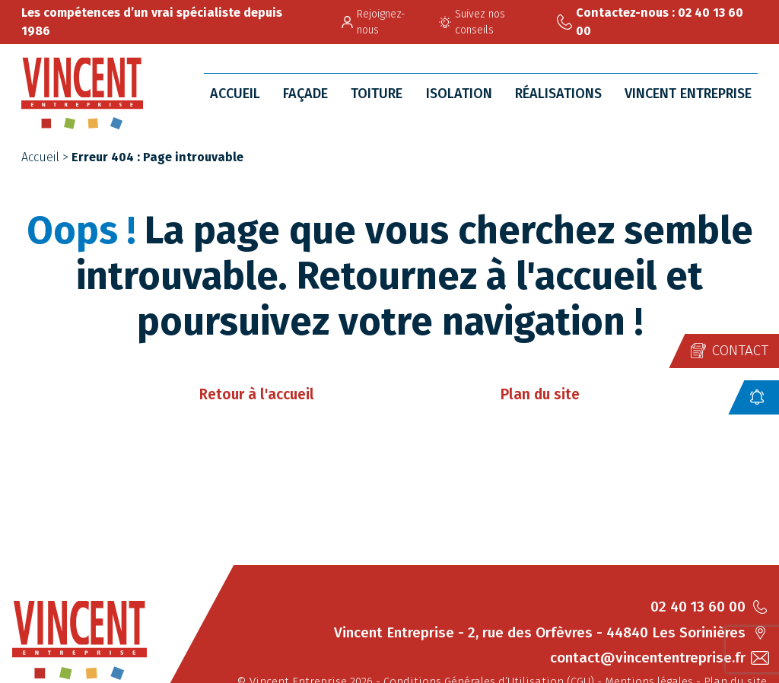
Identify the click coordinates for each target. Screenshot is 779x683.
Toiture (376, 93)
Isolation (459, 93)
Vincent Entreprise (688, 93)
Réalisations (558, 93)
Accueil (235, 93)
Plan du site (540, 394)
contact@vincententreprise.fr (658, 657)
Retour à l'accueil (256, 394)
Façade (305, 93)
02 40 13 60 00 (708, 606)
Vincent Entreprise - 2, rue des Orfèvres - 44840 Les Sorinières (550, 632)
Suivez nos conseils (472, 22)
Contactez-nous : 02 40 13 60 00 (650, 21)
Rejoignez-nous (374, 22)
